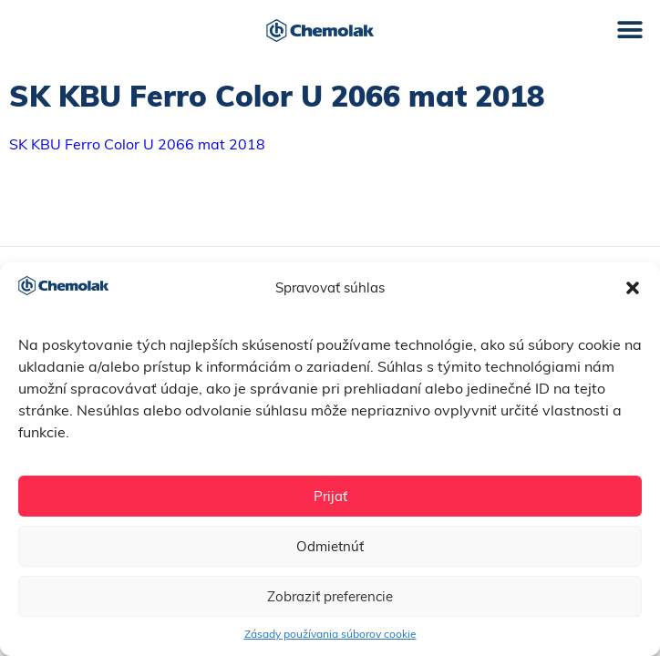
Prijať (330, 496)
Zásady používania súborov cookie (330, 634)
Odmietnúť (330, 546)
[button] (633, 288)
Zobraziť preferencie (330, 596)
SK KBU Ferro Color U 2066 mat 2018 (137, 144)
